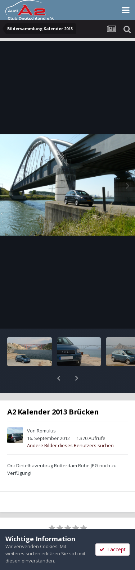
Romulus (46, 412)
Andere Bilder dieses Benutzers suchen (70, 426)
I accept (112, 549)
